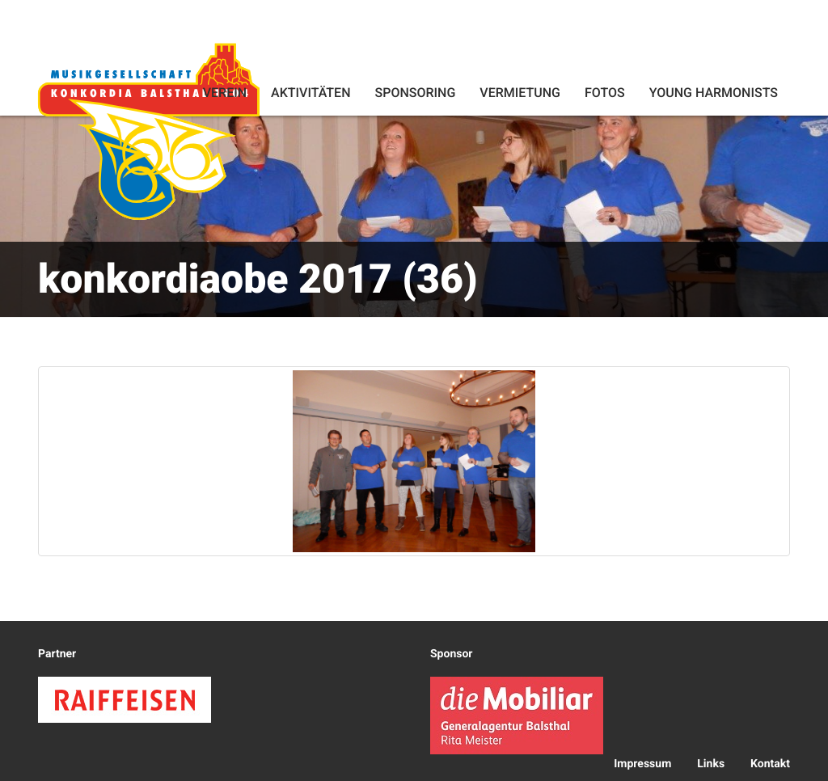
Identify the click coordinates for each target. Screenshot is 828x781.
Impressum (642, 764)
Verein (225, 92)
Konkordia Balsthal (149, 131)
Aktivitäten (310, 92)
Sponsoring (414, 92)
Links (710, 764)
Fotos (605, 92)
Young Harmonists (713, 92)
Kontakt (770, 764)
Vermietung (519, 92)
